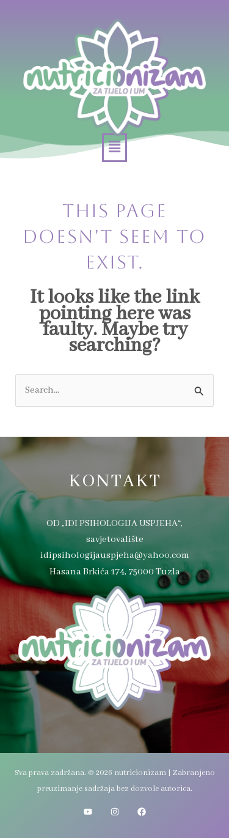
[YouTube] (88, 811)
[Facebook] (141, 811)
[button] (114, 147)
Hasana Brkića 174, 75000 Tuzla (114, 572)
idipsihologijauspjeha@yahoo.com (114, 555)
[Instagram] (115, 811)
